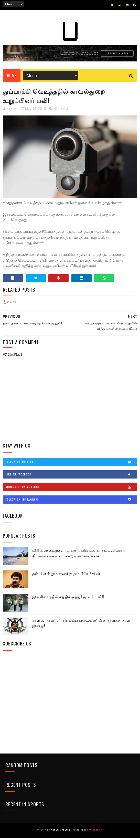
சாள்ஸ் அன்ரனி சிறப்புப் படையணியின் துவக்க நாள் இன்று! (81, 623)
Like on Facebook (71, 474)
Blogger (98, 830)
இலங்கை (61, 109)
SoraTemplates (60, 830)
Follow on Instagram (71, 499)
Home (11, 75)
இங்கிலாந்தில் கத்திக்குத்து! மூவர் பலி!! (68, 596)
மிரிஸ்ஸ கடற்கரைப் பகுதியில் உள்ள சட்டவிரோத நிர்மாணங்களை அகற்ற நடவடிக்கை (78, 553)
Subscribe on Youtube (71, 487)
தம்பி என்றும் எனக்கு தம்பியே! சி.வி (66, 573)
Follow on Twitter (71, 462)
